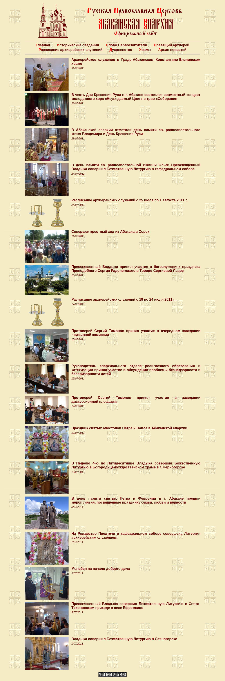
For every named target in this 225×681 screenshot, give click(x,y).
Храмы (145, 50)
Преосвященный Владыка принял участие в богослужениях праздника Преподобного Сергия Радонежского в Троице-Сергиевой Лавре (135, 269)
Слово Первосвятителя (126, 45)
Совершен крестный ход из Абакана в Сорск (110, 231)
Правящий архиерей (171, 45)
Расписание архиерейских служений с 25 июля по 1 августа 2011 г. (129, 200)
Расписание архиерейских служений (71, 50)
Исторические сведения (78, 45)
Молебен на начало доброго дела (100, 569)
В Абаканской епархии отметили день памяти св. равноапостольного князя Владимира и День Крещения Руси (135, 132)
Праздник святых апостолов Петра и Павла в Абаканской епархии (129, 428)
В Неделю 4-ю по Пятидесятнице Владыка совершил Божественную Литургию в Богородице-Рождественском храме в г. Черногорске (135, 465)
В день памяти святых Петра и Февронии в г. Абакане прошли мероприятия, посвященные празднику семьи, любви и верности (135, 500)
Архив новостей (172, 50)
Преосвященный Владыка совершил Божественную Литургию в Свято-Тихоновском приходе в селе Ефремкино (135, 606)
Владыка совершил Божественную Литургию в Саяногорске (124, 639)
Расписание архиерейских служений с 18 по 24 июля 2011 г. (123, 299)
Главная (43, 45)
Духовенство (120, 50)
